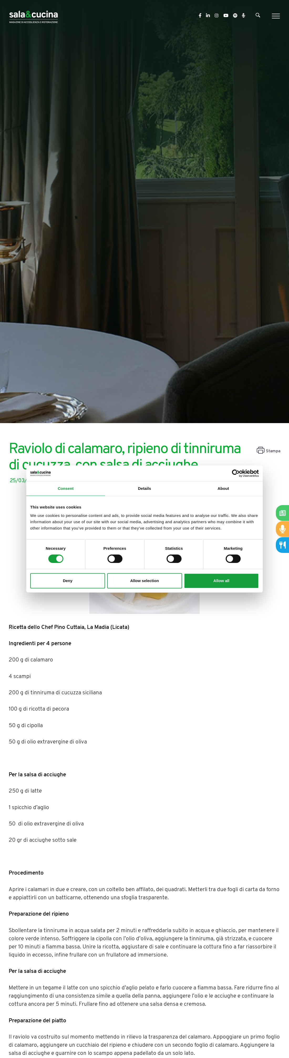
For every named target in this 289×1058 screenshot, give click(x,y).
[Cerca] (258, 16)
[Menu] (275, 16)
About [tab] (223, 488)
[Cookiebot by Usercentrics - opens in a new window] (236, 473)
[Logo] (33, 16)
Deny (68, 580)
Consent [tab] (66, 488)
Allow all (221, 580)
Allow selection (144, 580)
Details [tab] (144, 488)
